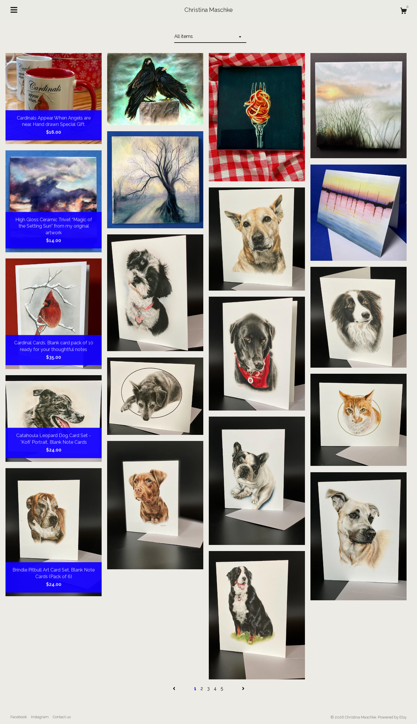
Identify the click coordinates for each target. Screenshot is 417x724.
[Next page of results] (243, 688)
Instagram (40, 717)
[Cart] (403, 11)
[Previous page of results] (175, 688)
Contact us (62, 717)
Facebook (18, 717)
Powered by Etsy (392, 717)
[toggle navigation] (13, 10)
